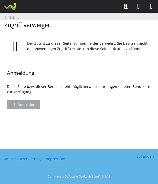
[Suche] (126, 6)
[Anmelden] (138, 6)
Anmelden (23, 104)
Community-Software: (79, 176)
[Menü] (151, 6)
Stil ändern (145, 156)
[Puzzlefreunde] (10, 6)
